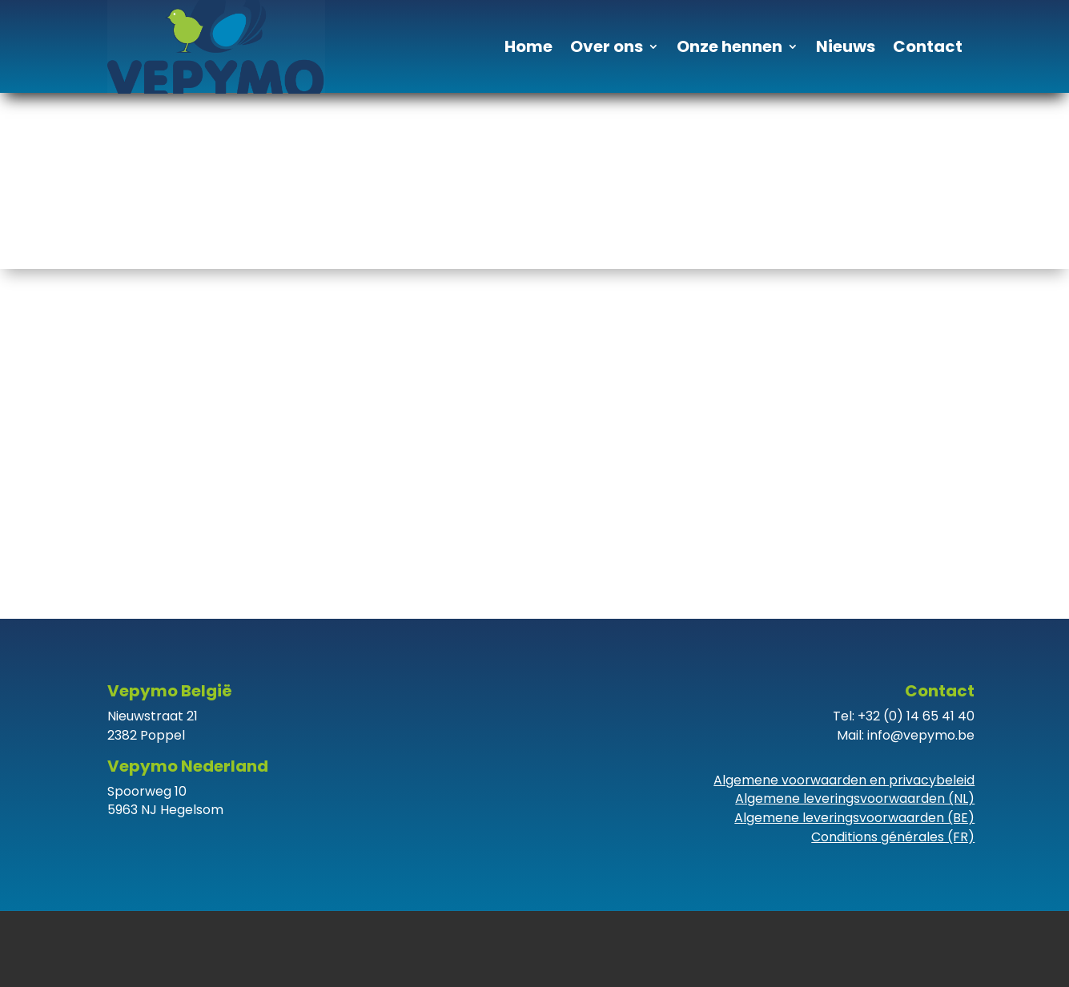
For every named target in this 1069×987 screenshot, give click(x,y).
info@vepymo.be (921, 735)
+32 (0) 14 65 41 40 (916, 716)
